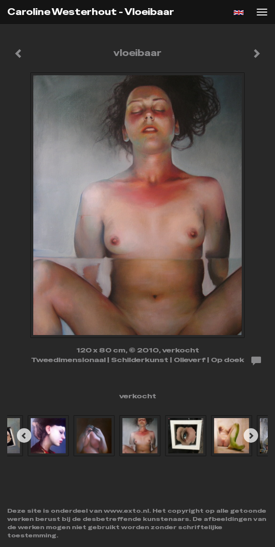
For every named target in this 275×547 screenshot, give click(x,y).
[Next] (251, 435)
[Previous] (24, 435)
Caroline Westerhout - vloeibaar (90, 11)
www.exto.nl (126, 511)
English (238, 12)
